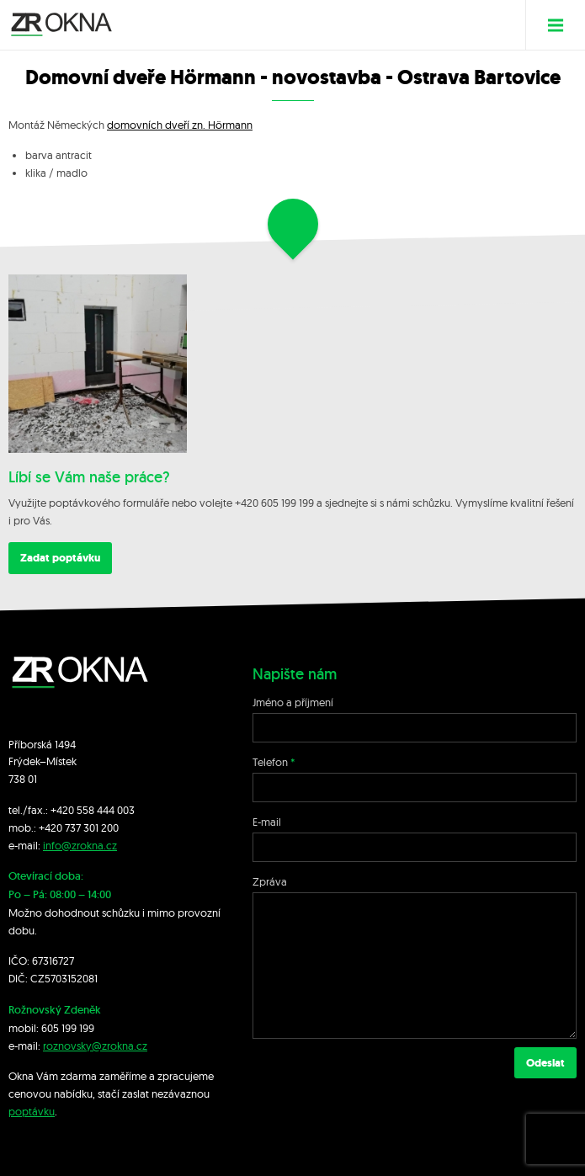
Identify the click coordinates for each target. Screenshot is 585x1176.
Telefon (270, 762)
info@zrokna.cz (80, 845)
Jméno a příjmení (293, 702)
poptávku (31, 1111)
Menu (562, 25)
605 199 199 (67, 1028)
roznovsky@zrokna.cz (95, 1045)
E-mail (267, 821)
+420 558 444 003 (93, 810)
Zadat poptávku (60, 558)
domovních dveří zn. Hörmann (180, 124)
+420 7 (54, 827)
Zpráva (270, 881)
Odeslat (545, 1063)
